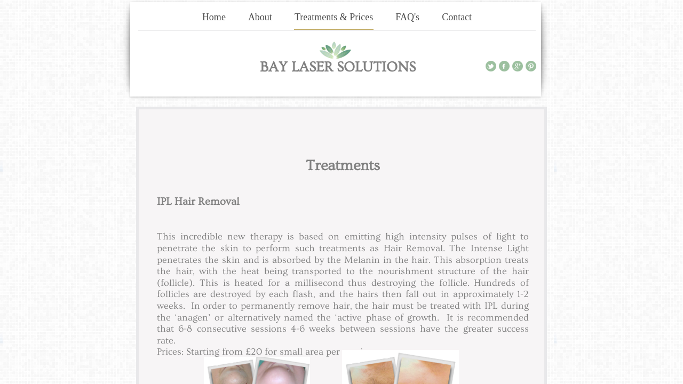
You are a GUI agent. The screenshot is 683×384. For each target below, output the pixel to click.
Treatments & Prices (334, 17)
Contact (457, 17)
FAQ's (407, 17)
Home (214, 17)
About (260, 17)
